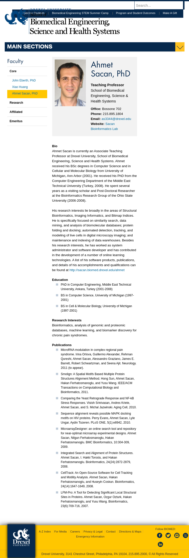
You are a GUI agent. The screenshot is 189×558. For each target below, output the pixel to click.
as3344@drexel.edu (116, 119)
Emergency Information (90, 536)
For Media (60, 531)
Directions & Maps (130, 531)
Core (13, 71)
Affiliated (16, 112)
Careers (75, 531)
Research (16, 102)
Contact (111, 531)
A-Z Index (45, 531)
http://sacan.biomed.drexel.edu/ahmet (97, 270)
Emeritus (16, 121)
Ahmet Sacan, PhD (25, 93)
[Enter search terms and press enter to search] (161, 5)
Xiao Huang (20, 87)
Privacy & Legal (92, 531)
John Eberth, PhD (24, 80)
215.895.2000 (138, 554)
